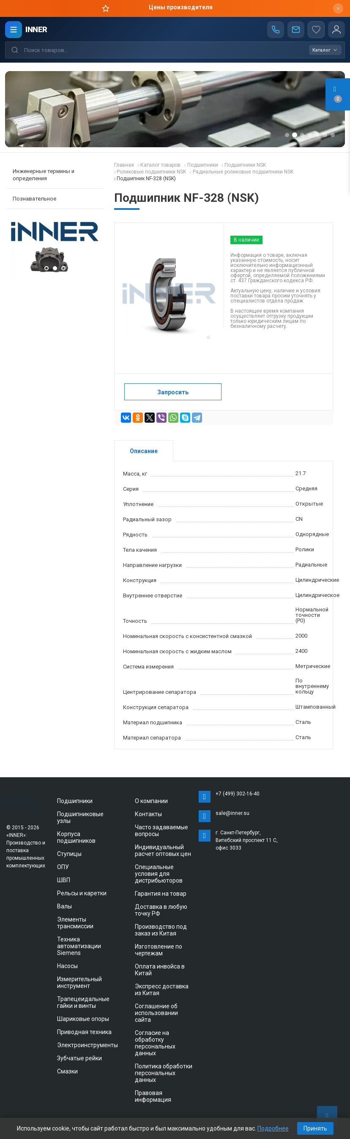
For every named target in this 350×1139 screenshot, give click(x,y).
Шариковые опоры (83, 1018)
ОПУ (63, 867)
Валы (64, 906)
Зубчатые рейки (79, 1058)
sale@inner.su (232, 813)
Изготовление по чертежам (158, 950)
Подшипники (75, 801)
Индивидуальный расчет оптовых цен (163, 850)
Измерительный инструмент (79, 982)
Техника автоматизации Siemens (79, 946)
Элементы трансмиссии (75, 923)
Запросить (173, 392)
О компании (151, 801)
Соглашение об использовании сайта (156, 1013)
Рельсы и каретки (82, 893)
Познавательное (34, 198)
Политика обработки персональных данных (163, 1073)
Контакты (148, 814)
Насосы (67, 966)
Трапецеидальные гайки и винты (83, 1002)
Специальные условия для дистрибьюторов (159, 874)
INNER (36, 29)
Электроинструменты (87, 1045)
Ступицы (69, 853)
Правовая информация (153, 1096)
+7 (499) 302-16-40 (238, 794)
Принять (315, 1128)
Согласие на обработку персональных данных (155, 1042)
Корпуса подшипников (76, 837)
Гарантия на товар (160, 893)
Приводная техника (84, 1032)
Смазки (67, 1071)
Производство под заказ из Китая (161, 930)
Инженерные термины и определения (43, 175)
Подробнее (273, 1128)
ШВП (63, 880)
